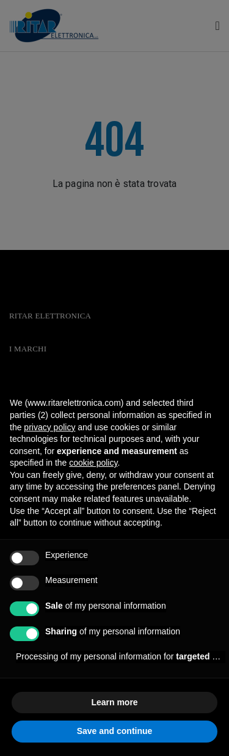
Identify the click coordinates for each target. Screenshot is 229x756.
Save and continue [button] (115, 731)
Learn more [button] (114, 702)
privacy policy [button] (49, 427)
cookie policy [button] (93, 463)
